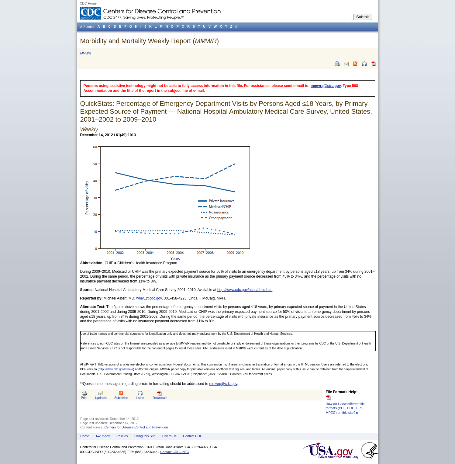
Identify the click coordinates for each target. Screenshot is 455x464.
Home (84, 436)
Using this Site (144, 436)
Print (84, 398)
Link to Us (169, 436)
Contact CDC (192, 436)
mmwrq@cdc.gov (326, 86)
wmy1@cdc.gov (149, 298)
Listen (140, 398)
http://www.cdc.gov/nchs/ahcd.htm (244, 290)
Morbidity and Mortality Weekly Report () (149, 41)
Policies (122, 436)
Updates (101, 398)
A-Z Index (103, 436)
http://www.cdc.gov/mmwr (116, 369)
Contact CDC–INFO (174, 452)
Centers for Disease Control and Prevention (136, 427)
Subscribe (121, 398)
